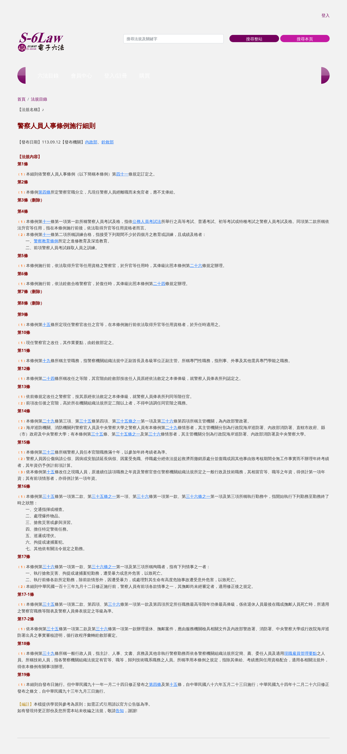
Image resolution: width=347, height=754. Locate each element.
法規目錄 (39, 99)
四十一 (122, 174)
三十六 (167, 421)
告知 (120, 710)
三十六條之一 (198, 496)
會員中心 (81, 75)
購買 (144, 75)
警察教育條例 (46, 241)
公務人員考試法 (147, 221)
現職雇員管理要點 (300, 653)
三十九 (48, 653)
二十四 (159, 283)
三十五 (85, 421)
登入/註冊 (115, 75)
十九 (46, 360)
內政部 (91, 142)
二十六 (196, 265)
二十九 (48, 421)
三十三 (48, 452)
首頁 (21, 99)
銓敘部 (107, 142)
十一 (46, 221)
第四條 (44, 192)
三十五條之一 (128, 421)
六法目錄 (48, 75)
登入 (325, 15)
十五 (46, 324)
